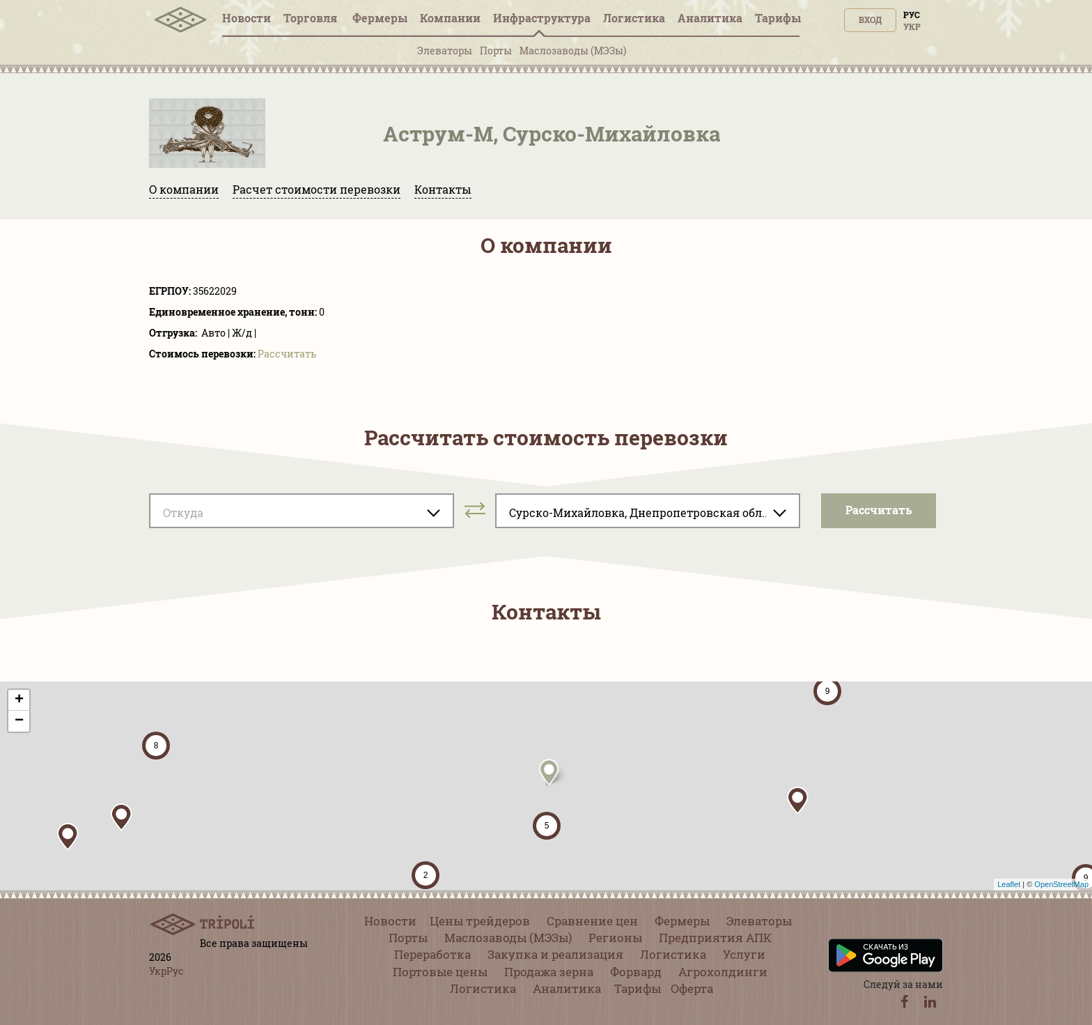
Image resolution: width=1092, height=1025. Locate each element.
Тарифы (778, 17)
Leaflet (1008, 884)
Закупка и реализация (555, 954)
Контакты (442, 189)
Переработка (432, 954)
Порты (496, 50)
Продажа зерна (548, 972)
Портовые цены (440, 972)
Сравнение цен (592, 921)
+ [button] (19, 700)
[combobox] (301, 510)
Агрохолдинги (722, 972)
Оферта (692, 988)
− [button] (19, 721)
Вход (870, 19)
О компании (184, 189)
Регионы (615, 938)
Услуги (744, 954)
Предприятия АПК (715, 938)
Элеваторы (444, 50)
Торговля (311, 17)
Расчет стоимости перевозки (316, 189)
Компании (450, 17)
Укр (912, 26)
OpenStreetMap (1061, 884)
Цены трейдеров (480, 921)
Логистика (634, 17)
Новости (246, 17)
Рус (911, 14)
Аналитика (710, 17)
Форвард (636, 972)
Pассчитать (287, 353)
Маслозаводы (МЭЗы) (573, 50)
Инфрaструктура (542, 17)
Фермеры (379, 17)
